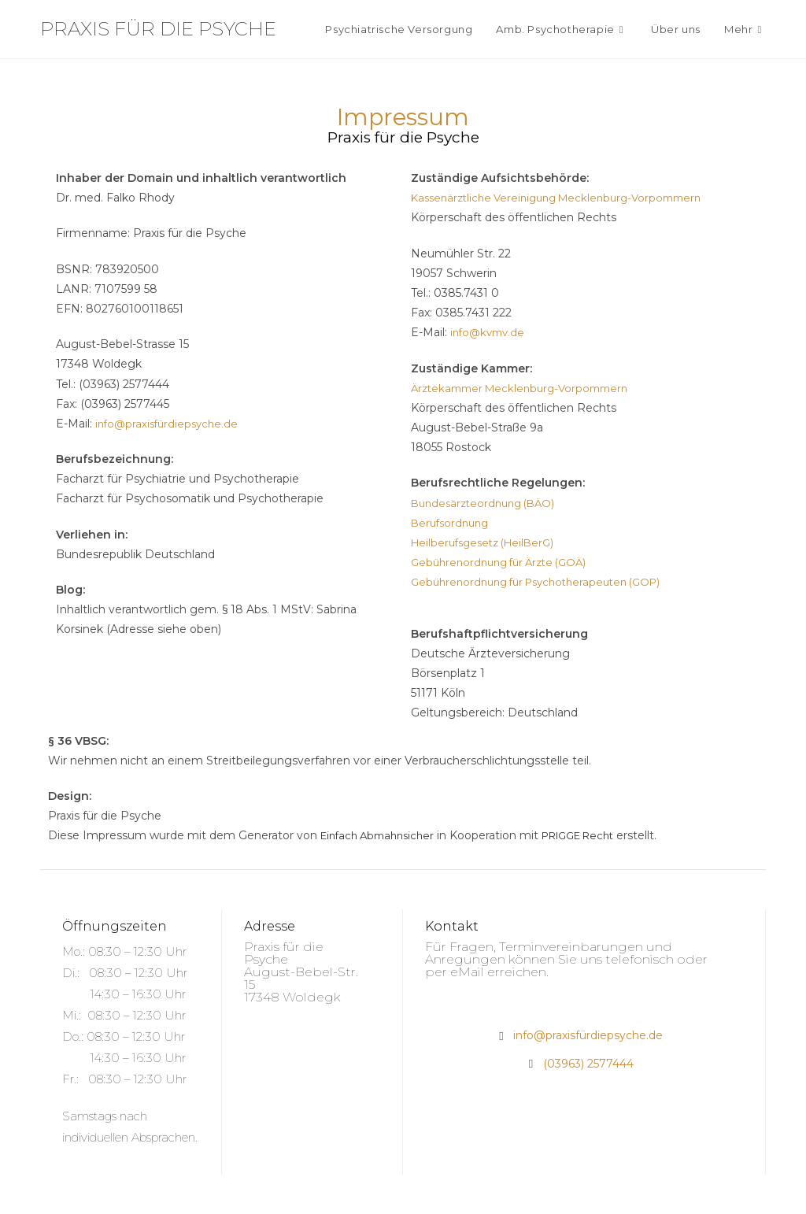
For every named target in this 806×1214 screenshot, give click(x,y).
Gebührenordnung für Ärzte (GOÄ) (506, 562)
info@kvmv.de (490, 332)
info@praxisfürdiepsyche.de (170, 423)
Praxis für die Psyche (158, 28)
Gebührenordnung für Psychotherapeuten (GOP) (546, 582)
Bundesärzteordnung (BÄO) (488, 503)
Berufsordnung (452, 523)
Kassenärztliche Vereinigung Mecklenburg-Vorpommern (566, 198)
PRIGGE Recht (593, 835)
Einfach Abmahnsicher (382, 835)
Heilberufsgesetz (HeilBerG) (488, 542)
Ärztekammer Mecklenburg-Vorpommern (526, 388)
